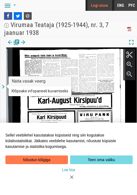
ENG (120, 5)
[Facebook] (8, 16)
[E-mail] (28, 16)
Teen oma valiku (101, 160)
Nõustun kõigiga (36, 160)
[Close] (68, 180)
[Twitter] (18, 16)
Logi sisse (99, 5)
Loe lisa (68, 170)
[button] (9, 5)
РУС (131, 5)
